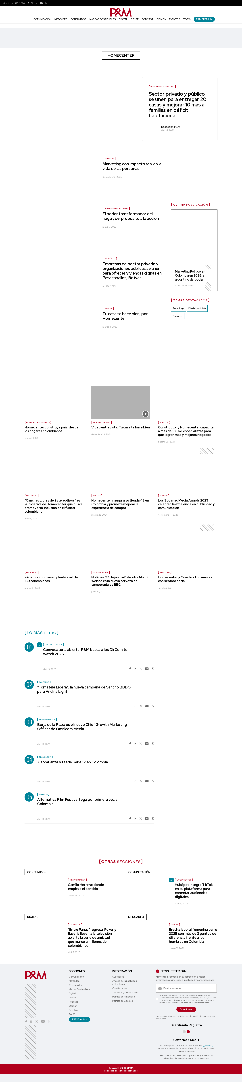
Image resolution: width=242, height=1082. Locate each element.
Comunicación (42, 19)
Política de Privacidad (123, 996)
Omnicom (178, 316)
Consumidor (78, 19)
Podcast (147, 19)
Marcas (108, 308)
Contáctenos (119, 988)
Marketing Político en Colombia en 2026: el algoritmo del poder (190, 275)
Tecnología (178, 308)
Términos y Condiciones (125, 992)
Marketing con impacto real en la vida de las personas (131, 166)
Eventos (174, 19)
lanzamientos (184, 880)
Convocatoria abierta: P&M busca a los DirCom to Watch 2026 (85, 651)
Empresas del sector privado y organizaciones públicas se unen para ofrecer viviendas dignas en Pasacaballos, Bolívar (132, 270)
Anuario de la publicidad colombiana (124, 982)
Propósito (110, 258)
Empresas (109, 158)
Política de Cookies (122, 1000)
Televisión (75, 924)
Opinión (161, 19)
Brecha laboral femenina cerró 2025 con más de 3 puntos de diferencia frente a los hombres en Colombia (193, 935)
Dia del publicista (197, 308)
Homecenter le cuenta (116, 208)
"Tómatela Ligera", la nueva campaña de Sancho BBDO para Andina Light (84, 689)
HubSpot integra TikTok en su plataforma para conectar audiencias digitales (194, 891)
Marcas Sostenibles (103, 19)
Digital (123, 19)
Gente (135, 19)
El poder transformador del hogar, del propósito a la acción (130, 216)
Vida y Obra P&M (77, 880)
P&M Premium (204, 19)
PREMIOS (164, 495)
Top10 (187, 19)
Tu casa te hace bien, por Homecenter (125, 316)
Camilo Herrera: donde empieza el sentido (86, 887)
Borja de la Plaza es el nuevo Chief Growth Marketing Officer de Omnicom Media (82, 726)
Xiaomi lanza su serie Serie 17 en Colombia (72, 762)
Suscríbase (118, 976)
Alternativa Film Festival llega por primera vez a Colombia (77, 801)
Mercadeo (60, 19)
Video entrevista (101, 422)
